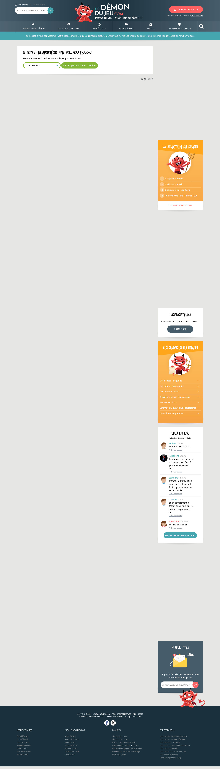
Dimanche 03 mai (72, 754)
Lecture (115, 757)
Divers (123, 757)
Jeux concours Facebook (170, 745)
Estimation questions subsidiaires (178, 410)
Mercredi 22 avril (24, 754)
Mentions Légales (97, 719)
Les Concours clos (169, 394)
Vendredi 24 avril (24, 748)
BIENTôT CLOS (99, 26)
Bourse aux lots (168, 405)
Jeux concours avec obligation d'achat (175, 748)
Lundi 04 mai (70, 757)
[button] (201, 26)
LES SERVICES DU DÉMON (179, 26)
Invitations (116, 754)
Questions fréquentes (171, 415)
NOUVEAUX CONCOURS (68, 26)
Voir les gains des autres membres (79, 65)
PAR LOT (151, 26)
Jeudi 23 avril (22, 751)
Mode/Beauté (117, 751)
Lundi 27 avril (22, 741)
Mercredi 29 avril (71, 741)
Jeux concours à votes (169, 751)
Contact (83, 719)
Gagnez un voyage (119, 738)
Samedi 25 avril (23, 745)
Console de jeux (129, 745)
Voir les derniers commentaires (180, 537)
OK (50, 10)
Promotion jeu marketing (170, 760)
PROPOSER (180, 331)
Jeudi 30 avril (70, 745)
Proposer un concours (118, 719)
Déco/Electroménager (132, 754)
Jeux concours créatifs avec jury (173, 754)
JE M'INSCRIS (197, 15)
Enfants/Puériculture (133, 751)
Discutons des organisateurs (175, 399)
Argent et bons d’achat (121, 748)
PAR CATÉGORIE (126, 26)
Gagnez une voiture (120, 741)
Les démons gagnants (171, 388)
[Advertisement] (180, 91)
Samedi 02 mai (71, 751)
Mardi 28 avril (22, 738)
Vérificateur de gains (171, 383)
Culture (135, 748)
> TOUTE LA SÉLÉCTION (180, 208)
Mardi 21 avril (22, 757)
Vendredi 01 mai (71, 748)
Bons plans (135, 719)
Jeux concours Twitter (169, 757)
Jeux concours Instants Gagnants (173, 741)
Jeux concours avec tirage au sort (173, 738)
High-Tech (116, 745)
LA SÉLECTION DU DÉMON (33, 26)
